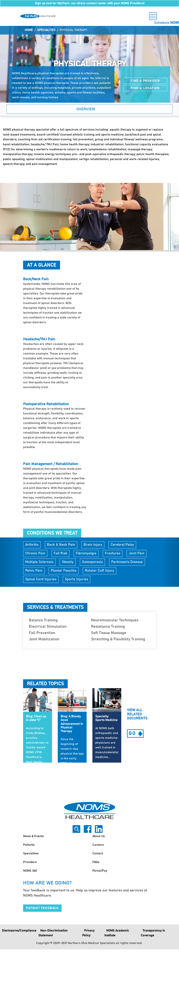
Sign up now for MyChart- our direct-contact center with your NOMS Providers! (89, 3)
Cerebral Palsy (122, 544)
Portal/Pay (99, 870)
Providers (30, 862)
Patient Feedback (42, 908)
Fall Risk (60, 553)
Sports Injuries (76, 579)
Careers (98, 844)
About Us (98, 836)
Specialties (46, 29)
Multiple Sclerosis (39, 562)
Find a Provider (145, 80)
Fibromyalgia (86, 553)
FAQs (95, 862)
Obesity (68, 562)
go (136, 734)
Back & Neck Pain (61, 544)
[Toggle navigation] (153, 16)
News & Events (33, 836)
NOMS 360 (30, 870)
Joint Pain (136, 553)
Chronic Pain (35, 553)
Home (29, 29)
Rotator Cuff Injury (99, 570)
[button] (89, 109)
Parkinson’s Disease (127, 562)
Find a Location (145, 88)
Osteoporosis (92, 562)
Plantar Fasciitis (63, 570)
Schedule (166, 23)
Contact (97, 853)
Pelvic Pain (33, 570)
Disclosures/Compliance (19, 930)
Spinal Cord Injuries (40, 579)
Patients (28, 844)
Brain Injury (93, 544)
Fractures (112, 553)
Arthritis (31, 544)
